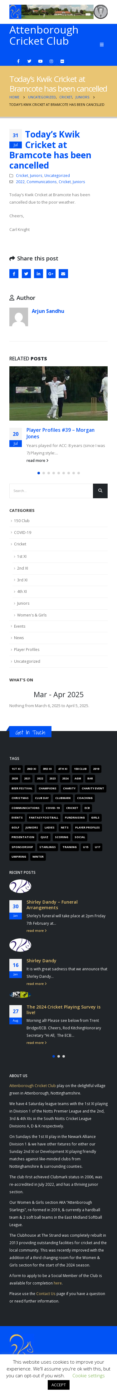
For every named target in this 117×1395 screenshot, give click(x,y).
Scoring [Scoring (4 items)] (61, 837)
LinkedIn (38, 273)
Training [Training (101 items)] (69, 847)
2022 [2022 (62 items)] (40, 778)
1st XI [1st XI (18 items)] (16, 769)
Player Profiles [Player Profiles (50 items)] (87, 827)
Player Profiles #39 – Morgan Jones (61, 433)
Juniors (36, 175)
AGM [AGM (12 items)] (78, 778)
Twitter (26, 273)
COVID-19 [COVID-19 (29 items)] (53, 808)
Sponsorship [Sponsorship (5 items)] (22, 847)
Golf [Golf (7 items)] (15, 827)
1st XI (22, 556)
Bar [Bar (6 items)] (90, 778)
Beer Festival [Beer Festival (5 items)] (22, 788)
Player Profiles (26, 649)
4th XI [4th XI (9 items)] (62, 769)
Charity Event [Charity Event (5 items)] (93, 788)
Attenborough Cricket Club (32, 1085)
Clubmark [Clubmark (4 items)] (63, 798)
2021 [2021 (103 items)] (27, 778)
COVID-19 (22, 532)
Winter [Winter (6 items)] (38, 857)
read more (37, 460)
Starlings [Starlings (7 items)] (47, 847)
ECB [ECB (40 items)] (87, 808)
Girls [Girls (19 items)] (95, 817)
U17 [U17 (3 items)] (97, 847)
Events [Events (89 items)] (17, 817)
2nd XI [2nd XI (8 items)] (31, 769)
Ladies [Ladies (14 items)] (50, 827)
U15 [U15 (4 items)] (85, 847)
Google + (51, 273)
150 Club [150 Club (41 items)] (80, 769)
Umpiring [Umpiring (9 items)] (19, 857)
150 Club (22, 520)
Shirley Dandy (41, 961)
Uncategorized (57, 175)
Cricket (22, 175)
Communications (42, 181)
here (58, 1282)
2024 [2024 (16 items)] (65, 778)
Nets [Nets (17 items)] (65, 827)
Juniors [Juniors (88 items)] (32, 827)
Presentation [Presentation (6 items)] (23, 837)
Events (19, 626)
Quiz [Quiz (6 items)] (44, 837)
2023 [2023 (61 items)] (52, 778)
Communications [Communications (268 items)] (26, 808)
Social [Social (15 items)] (80, 837)
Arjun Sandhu (48, 311)
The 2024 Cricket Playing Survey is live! (63, 1009)
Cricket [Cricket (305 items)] (72, 808)
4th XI (22, 591)
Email (63, 273)
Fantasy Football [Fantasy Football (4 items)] (43, 817)
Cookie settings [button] (88, 1375)
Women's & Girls (31, 615)
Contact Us (46, 1293)
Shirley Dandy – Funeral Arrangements (52, 904)
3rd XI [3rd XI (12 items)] (47, 769)
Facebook (13, 273)
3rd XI (22, 580)
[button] (38, 473)
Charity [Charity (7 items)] (69, 788)
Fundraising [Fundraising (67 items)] (75, 817)
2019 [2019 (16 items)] (96, 769)
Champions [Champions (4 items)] (47, 788)
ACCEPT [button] (58, 1385)
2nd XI (22, 568)
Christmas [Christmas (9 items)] (20, 798)
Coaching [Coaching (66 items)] (85, 798)
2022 (20, 181)
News (19, 637)
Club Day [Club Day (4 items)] (42, 798)
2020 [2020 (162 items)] (15, 778)
